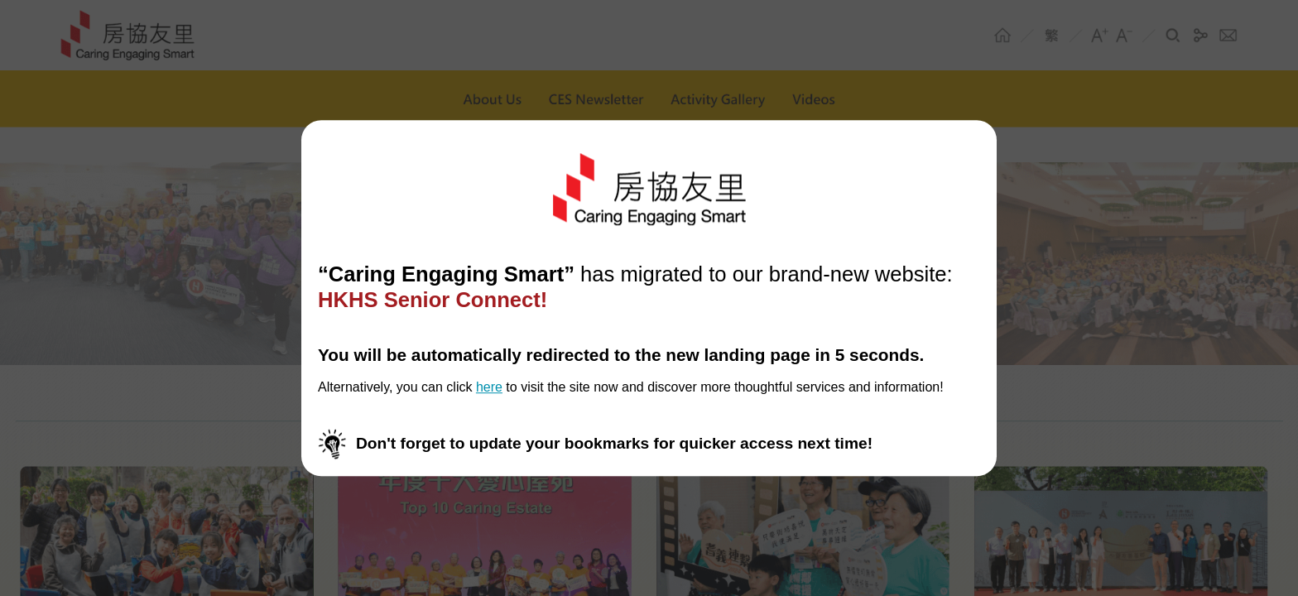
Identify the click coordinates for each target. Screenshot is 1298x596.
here (489, 388)
